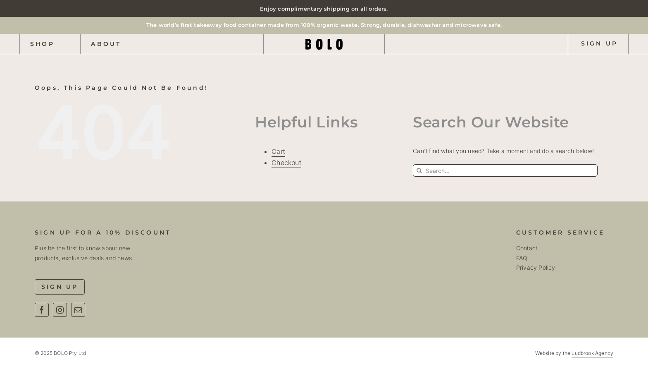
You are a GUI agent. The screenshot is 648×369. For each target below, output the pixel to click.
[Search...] (505, 170)
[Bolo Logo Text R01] (324, 41)
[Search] (419, 170)
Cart (278, 151)
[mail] (78, 310)
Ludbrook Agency (592, 353)
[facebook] (42, 310)
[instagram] (60, 310)
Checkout (286, 162)
